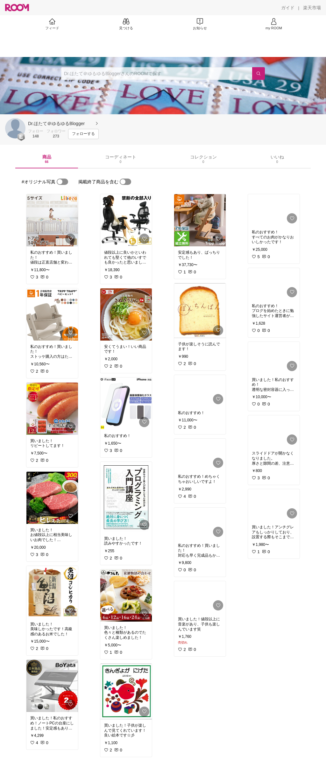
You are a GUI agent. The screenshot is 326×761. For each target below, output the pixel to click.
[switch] (62, 182)
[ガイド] (287, 8)
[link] (52, 220)
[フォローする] (83, 134)
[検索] (258, 73)
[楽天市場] (312, 8)
